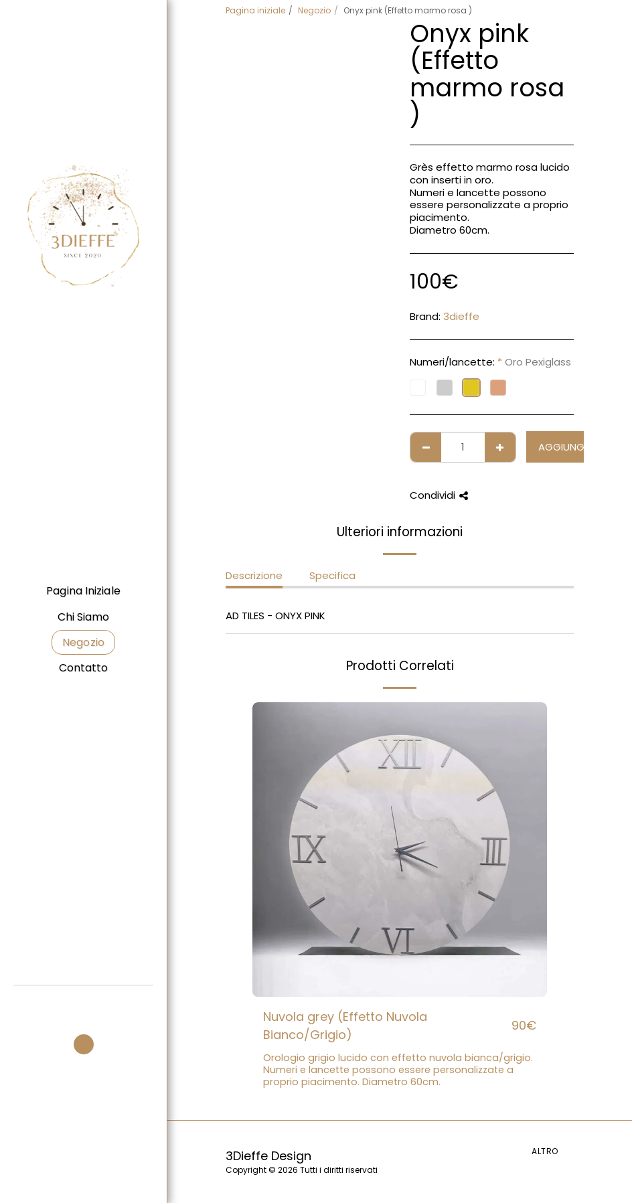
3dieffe (461, 316)
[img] (399, 849)
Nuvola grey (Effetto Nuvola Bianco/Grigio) (345, 1025)
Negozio (314, 10)
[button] (83, 1003)
